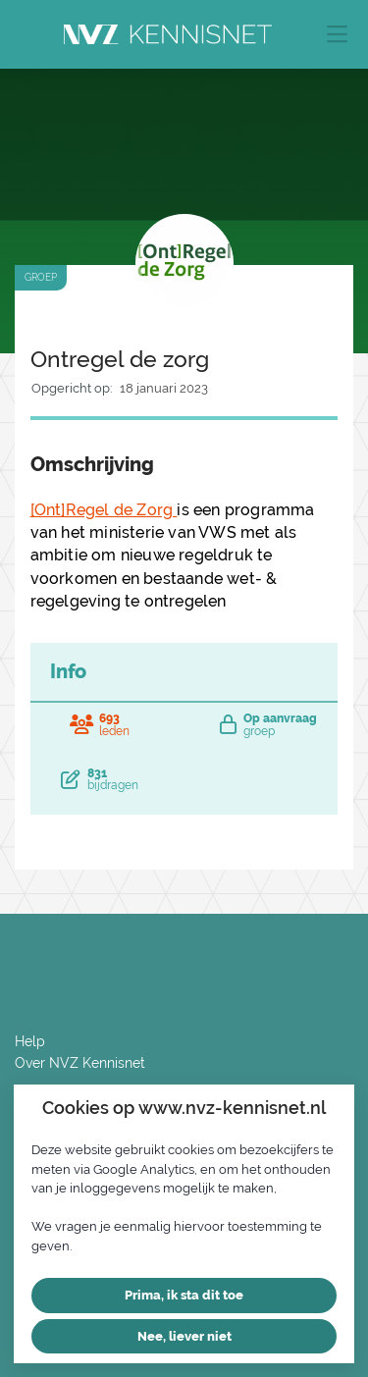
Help (30, 1041)
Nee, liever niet (184, 1336)
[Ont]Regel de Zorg (104, 510)
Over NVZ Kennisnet (80, 1063)
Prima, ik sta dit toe (184, 1295)
